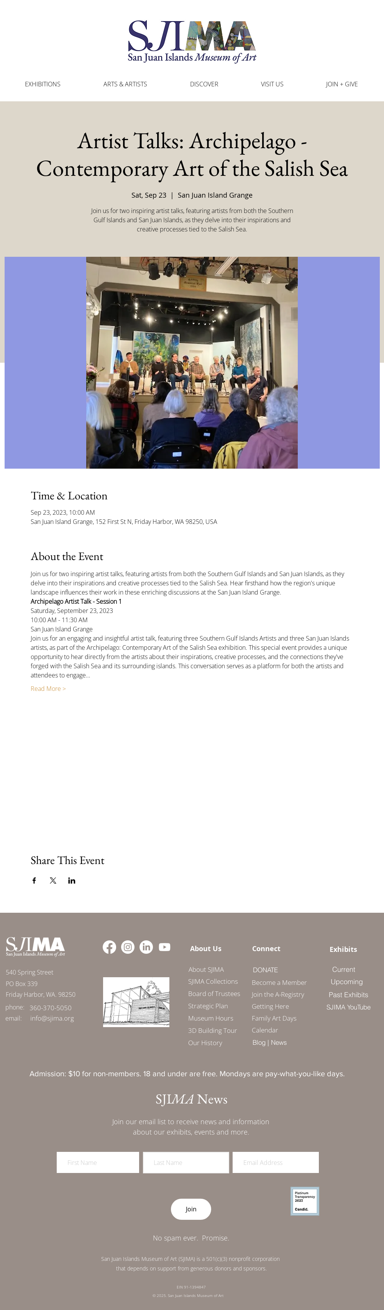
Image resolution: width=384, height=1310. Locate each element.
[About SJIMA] (206, 969)
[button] (125, 84)
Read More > (48, 688)
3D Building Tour (212, 1030)
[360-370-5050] (50, 1008)
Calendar (265, 1030)
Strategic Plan (208, 1005)
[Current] (343, 969)
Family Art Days (274, 1018)
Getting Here (270, 1006)
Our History (205, 1042)
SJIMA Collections (213, 981)
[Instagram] (128, 947)
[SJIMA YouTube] (348, 1007)
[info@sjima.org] (52, 1018)
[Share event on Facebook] (34, 880)
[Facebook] (109, 947)
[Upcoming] (347, 982)
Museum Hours (210, 1018)
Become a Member (277, 982)
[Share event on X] (53, 880)
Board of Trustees (214, 993)
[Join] (191, 1209)
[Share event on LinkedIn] (71, 880)
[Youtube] (164, 947)
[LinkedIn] (146, 947)
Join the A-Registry (277, 994)
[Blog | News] (269, 1042)
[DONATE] (265, 970)
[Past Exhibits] (348, 995)
